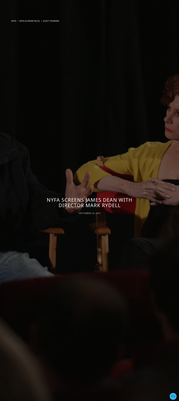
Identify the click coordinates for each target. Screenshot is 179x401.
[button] (173, 396)
